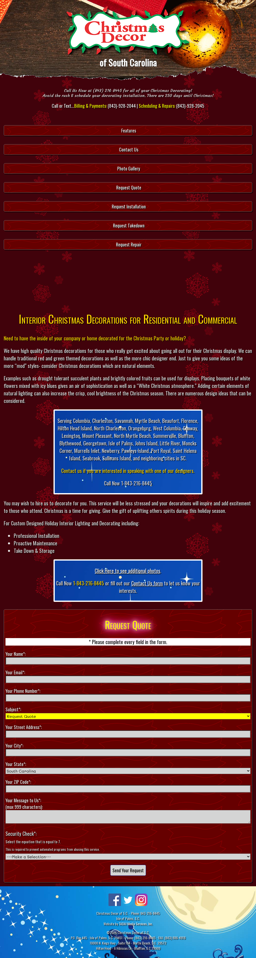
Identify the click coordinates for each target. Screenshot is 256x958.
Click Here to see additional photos (127, 570)
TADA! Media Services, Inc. (136, 923)
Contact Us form (147, 583)
